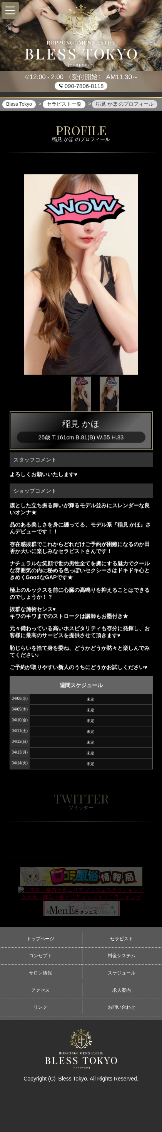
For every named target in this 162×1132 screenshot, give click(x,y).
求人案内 (121, 990)
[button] (10, 10)
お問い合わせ (121, 1007)
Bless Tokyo (72, 1079)
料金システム (121, 955)
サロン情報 (40, 973)
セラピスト (121, 938)
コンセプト (40, 955)
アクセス (40, 990)
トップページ (40, 938)
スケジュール (121, 973)
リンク (40, 1007)
